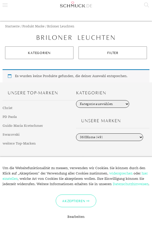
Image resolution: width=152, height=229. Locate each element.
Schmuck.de (76, 5)
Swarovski (11, 134)
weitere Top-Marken (19, 143)
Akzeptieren (73, 201)
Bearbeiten (76, 217)
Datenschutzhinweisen (130, 184)
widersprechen (120, 173)
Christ (7, 108)
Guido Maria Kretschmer (23, 126)
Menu (5, 5)
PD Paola (10, 117)
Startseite (12, 26)
